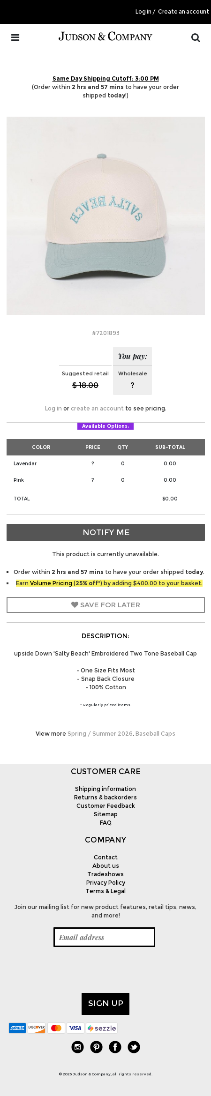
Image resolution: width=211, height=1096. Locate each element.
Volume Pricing (51, 583)
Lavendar (25, 464)
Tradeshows (105, 874)
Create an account (183, 11)
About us (105, 865)
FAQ (106, 822)
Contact (106, 857)
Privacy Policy (105, 882)
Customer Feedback (105, 805)
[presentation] (79, 970)
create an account (97, 408)
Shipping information (105, 788)
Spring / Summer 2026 (100, 733)
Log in (143, 11)
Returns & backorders (105, 797)
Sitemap (106, 814)
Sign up (105, 1003)
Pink (19, 480)
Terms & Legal (105, 891)
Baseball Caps (155, 733)
